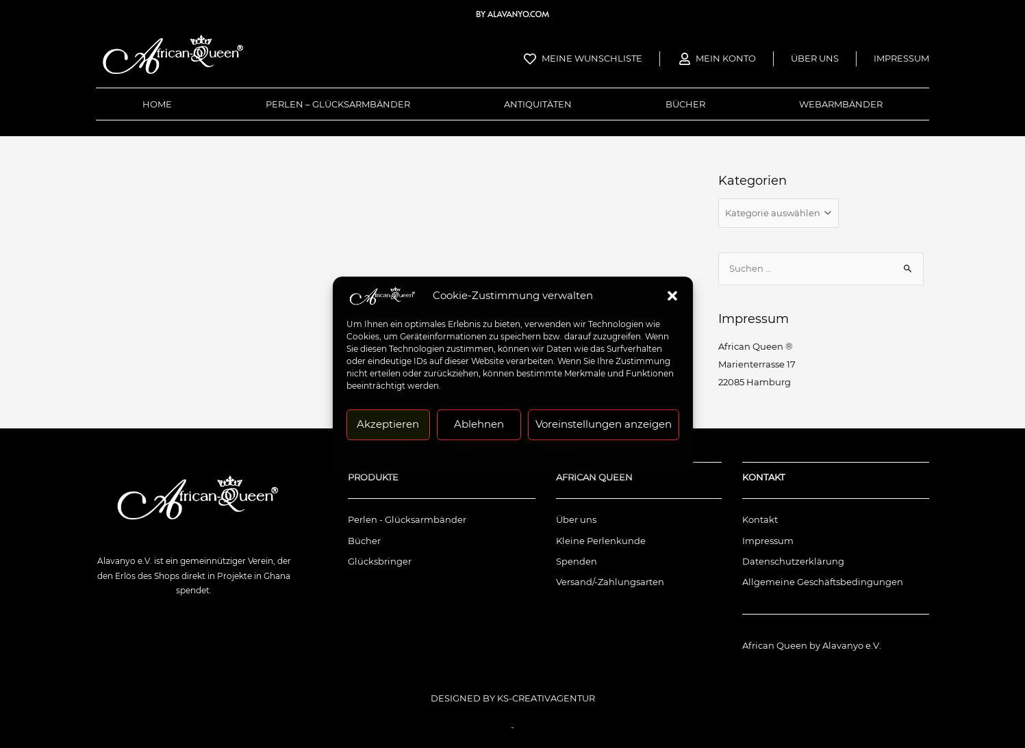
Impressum (566, 454)
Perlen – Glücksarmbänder (338, 104)
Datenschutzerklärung (488, 454)
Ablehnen (479, 423)
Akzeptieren (388, 423)
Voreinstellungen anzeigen (603, 423)
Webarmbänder (841, 104)
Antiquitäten (538, 104)
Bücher (685, 104)
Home (157, 104)
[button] (672, 295)
